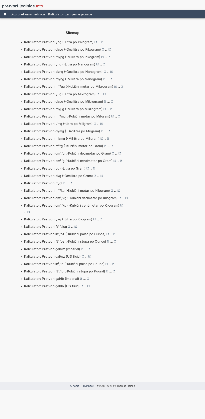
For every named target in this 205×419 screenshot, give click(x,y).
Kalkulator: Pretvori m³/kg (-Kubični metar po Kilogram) (67, 191)
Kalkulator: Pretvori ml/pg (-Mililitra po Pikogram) (62, 57)
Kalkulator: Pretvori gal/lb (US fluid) (52, 286)
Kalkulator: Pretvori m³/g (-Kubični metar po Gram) (63, 146)
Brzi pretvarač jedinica (28, 14)
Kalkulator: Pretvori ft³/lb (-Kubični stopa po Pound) (64, 271)
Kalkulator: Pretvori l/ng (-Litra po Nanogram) (59, 64)
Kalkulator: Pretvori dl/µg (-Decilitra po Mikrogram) (63, 101)
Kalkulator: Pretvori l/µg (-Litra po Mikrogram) (60, 94)
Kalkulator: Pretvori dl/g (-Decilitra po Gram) (58, 176)
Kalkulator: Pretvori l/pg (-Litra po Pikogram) (58, 42)
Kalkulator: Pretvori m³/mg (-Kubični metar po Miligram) (67, 116)
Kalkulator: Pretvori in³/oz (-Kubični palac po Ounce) (65, 234)
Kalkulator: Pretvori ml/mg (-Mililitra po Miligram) (61, 139)
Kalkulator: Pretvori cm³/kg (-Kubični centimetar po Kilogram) (71, 205)
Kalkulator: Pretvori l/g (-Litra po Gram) (54, 168)
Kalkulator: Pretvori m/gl (43, 183)
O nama (74, 385)
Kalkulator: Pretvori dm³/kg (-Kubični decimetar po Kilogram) (71, 198)
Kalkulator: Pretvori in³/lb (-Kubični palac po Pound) (64, 264)
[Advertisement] (72, 341)
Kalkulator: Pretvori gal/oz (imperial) (52, 249)
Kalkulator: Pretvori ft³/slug (45, 227)
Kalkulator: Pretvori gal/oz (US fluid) (52, 256)
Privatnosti (88, 385)
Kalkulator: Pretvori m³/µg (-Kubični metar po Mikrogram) (68, 86)
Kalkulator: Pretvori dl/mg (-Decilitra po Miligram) (62, 131)
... (99, 42)
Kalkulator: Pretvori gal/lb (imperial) (51, 279)
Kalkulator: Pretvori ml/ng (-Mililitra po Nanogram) (63, 79)
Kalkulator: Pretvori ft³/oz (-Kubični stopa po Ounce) (65, 241)
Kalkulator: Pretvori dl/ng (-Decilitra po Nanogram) (63, 72)
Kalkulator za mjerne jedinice (70, 14)
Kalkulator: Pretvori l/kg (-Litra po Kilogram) (58, 219)
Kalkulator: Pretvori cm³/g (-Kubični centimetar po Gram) (68, 161)
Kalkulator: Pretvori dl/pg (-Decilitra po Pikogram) (62, 49)
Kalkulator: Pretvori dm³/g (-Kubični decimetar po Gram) (67, 153)
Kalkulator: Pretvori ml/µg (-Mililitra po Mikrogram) (63, 109)
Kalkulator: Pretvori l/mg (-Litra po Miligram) (58, 124)
